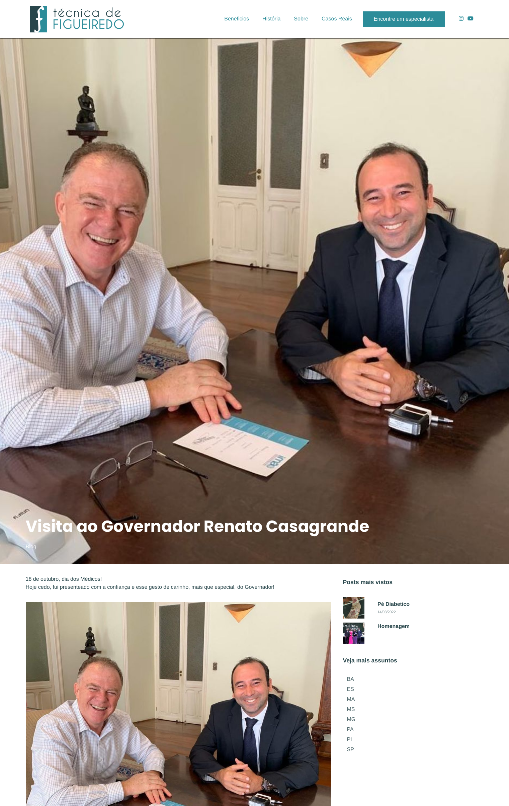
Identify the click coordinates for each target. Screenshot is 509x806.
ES (350, 689)
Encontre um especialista (404, 19)
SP (350, 749)
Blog (31, 547)
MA (351, 699)
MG (351, 719)
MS (351, 709)
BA (350, 679)
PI (349, 739)
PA (350, 729)
